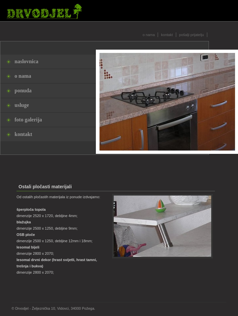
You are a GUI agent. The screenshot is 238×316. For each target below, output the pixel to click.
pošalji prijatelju (191, 35)
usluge (22, 105)
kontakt (167, 35)
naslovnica (26, 61)
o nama (149, 35)
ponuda (23, 90)
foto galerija (28, 119)
